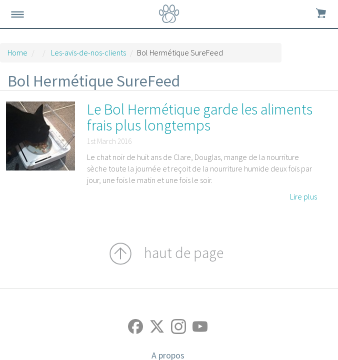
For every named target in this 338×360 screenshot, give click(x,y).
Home (18, 53)
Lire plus (303, 197)
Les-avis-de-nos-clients (88, 53)
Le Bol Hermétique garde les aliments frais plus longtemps (199, 117)
